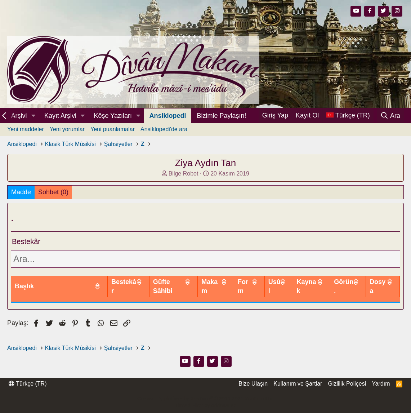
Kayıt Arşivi (60, 115)
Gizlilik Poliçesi (347, 384)
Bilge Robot (183, 173)
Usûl (274, 286)
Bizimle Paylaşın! (221, 115)
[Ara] (390, 115)
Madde (21, 192)
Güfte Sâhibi (163, 286)
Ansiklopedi (167, 115)
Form (243, 286)
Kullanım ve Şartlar (297, 384)
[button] (33, 115)
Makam (209, 286)
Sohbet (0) (53, 192)
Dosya (377, 286)
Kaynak (306, 286)
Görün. (343, 286)
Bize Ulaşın (253, 384)
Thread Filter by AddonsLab (206, 405)
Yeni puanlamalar (112, 129)
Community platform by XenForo (205, 398)
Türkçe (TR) (27, 384)
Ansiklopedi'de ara (163, 129)
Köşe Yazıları (113, 115)
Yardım (381, 384)
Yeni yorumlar (67, 129)
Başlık (24, 286)
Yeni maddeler (25, 129)
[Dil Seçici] (348, 115)
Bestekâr (123, 286)
